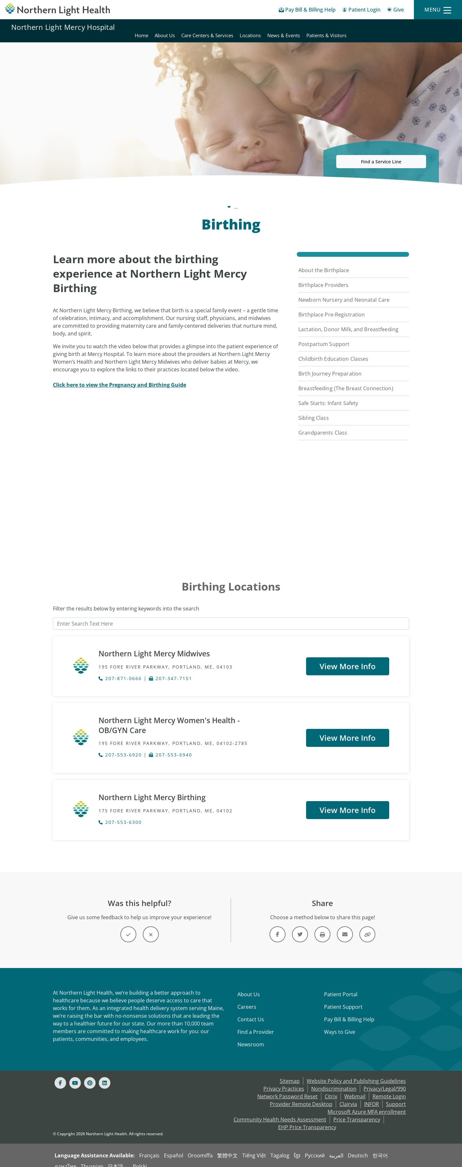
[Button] (128, 927)
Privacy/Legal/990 (385, 1081)
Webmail (354, 1088)
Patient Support (343, 999)
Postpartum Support (323, 336)
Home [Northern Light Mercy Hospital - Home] (245, 27)
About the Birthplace (323, 262)
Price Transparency (356, 1111)
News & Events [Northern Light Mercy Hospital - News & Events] (387, 27)
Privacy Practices (283, 1081)
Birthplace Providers (323, 277)
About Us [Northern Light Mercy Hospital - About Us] (269, 27)
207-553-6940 (170, 748)
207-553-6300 (120, 815)
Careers (246, 999)
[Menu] (438, 9)
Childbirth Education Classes (333, 351)
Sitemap (290, 1073)
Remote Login (389, 1088)
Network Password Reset (287, 1088)
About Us (248, 986)
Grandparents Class (322, 424)
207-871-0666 (120, 671)
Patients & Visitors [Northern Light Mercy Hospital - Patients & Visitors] (430, 27)
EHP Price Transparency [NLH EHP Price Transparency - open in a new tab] (307, 1119)
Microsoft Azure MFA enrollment (367, 1104)
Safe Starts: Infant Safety (328, 395)
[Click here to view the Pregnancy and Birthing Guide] (119, 377)
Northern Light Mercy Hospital (63, 27)
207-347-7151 (170, 671)
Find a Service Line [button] (381, 154)
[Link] (278, 927)
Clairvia (348, 1096)
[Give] (395, 10)
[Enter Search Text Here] (231, 616)
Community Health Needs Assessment (280, 1111)
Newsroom (250, 1036)
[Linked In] (104, 1075)
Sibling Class (313, 410)
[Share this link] (367, 927)
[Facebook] (60, 1075)
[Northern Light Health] (58, 9)
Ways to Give (339, 1024)
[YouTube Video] (166, 464)
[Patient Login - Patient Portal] (361, 10)
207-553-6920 (120, 748)
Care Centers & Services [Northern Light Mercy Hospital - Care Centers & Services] (311, 27)
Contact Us (250, 1011)
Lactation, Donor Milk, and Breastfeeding (348, 321)
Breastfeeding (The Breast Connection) (345, 380)
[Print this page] (322, 927)
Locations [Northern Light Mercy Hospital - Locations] (354, 27)
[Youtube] (75, 1075)
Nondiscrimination (333, 1081)
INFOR (371, 1096)
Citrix (331, 1088)
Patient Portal (340, 986)
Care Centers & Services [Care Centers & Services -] (278, 199)
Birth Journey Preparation (330, 365)
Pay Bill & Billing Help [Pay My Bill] (349, 1011)
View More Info (348, 658)
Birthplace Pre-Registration (331, 306)
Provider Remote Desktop (301, 1096)
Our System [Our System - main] (146, 199)
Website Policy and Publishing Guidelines (356, 1073)
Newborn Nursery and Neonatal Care (343, 292)
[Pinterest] (90, 1075)
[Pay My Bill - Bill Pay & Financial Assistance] (307, 10)
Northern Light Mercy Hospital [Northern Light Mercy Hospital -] (204, 199)
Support (396, 1096)
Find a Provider (255, 1024)
